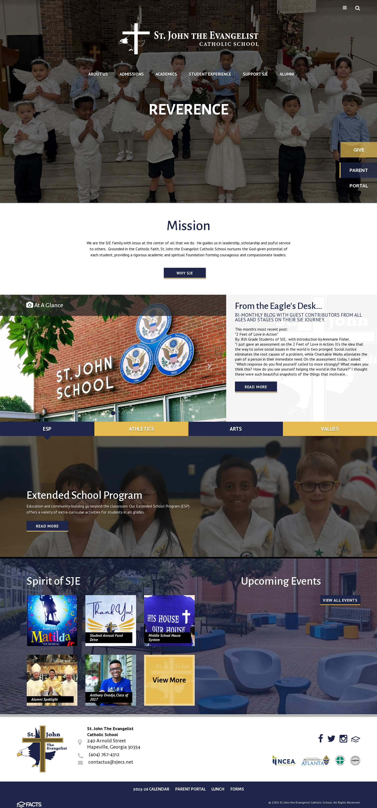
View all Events (340, 600)
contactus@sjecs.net (110, 762)
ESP (47, 428)
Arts (236, 428)
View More (169, 680)
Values (330, 428)
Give (359, 149)
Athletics (141, 428)
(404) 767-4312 (104, 754)
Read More (256, 386)
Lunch (217, 789)
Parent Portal (359, 172)
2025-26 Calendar (151, 789)
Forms (237, 789)
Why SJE (185, 272)
